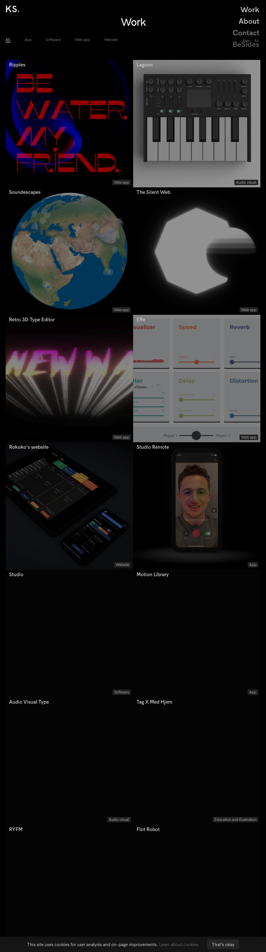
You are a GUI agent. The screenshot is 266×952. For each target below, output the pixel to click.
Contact (246, 33)
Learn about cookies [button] (178, 944)
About (249, 21)
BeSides (247, 44)
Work (249, 10)
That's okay (223, 944)
